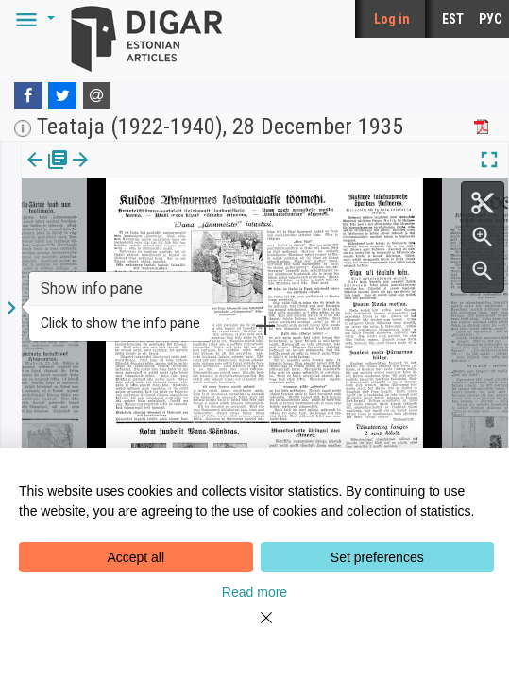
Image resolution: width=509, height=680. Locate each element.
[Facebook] (28, 95)
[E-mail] (97, 95)
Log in (392, 18)
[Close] (255, 629)
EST (453, 18)
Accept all (135, 557)
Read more (254, 592)
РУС (490, 18)
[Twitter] (62, 95)
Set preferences (377, 557)
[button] (32, 18)
